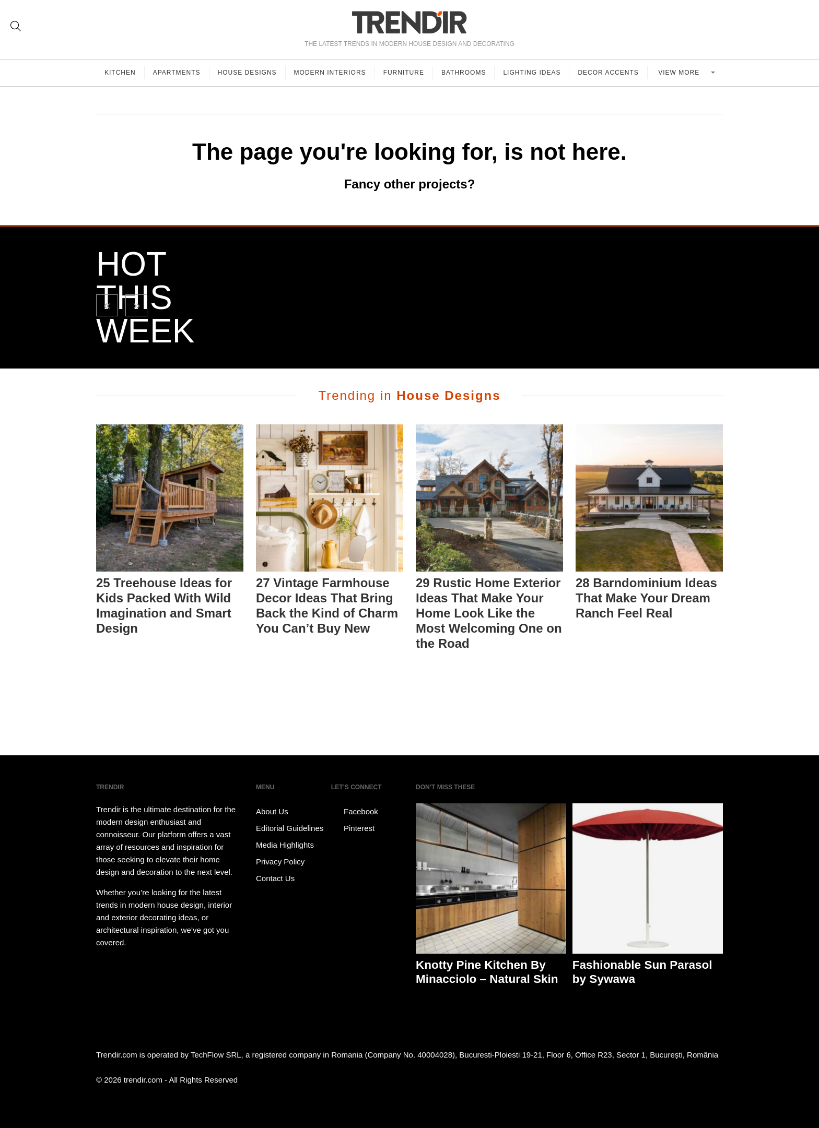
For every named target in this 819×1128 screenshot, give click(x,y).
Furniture (403, 72)
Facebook (354, 811)
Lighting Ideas (531, 72)
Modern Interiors (330, 72)
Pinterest (353, 828)
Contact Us (275, 878)
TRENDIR (409, 22)
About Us (272, 811)
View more (679, 72)
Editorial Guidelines (289, 828)
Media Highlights (285, 844)
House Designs (247, 72)
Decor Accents (608, 72)
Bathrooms (463, 72)
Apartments (177, 72)
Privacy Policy (280, 861)
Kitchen (120, 72)
